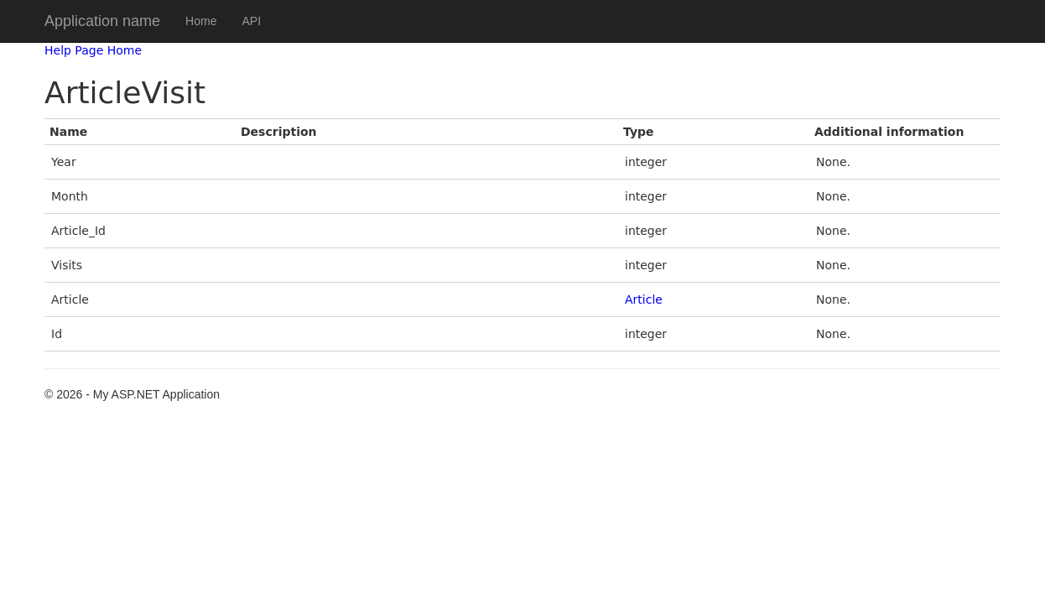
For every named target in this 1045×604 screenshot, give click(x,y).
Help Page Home (93, 50)
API (251, 21)
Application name (102, 21)
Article (644, 299)
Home (200, 21)
